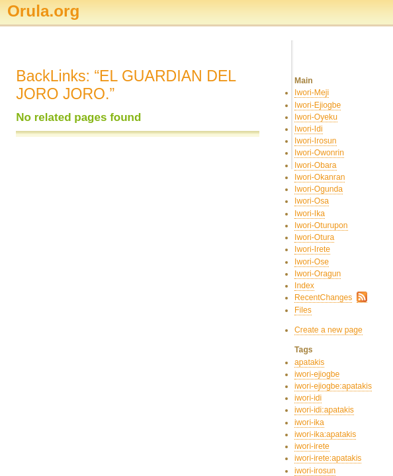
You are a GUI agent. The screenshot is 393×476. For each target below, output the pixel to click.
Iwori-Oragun (317, 273)
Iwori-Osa (311, 201)
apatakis (309, 362)
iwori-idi (308, 398)
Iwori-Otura (314, 237)
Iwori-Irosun (315, 140)
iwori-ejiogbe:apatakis (333, 386)
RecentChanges (323, 297)
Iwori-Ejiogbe (317, 105)
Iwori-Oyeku (315, 117)
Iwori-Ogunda (318, 189)
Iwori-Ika (309, 213)
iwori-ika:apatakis (325, 434)
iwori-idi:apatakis (324, 410)
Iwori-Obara (315, 165)
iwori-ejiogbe (316, 374)
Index (304, 285)
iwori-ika (309, 422)
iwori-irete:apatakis (327, 458)
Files (303, 310)
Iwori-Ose (311, 261)
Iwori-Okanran (319, 177)
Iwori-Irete (312, 249)
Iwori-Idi (308, 129)
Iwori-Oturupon (320, 225)
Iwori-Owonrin (319, 152)
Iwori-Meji (311, 92)
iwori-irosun (314, 470)
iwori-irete (311, 446)
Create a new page (328, 330)
